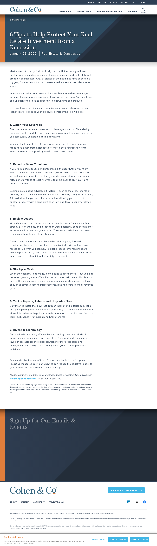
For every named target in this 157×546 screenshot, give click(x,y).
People (132, 11)
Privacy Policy (56, 502)
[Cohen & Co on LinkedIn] (129, 502)
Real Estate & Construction (62, 53)
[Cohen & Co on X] (137, 502)
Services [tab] (65, 11)
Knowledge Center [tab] (109, 11)
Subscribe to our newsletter (126, 490)
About (91, 2)
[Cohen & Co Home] (26, 9)
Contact (124, 2)
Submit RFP (39, 502)
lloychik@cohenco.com (23, 378)
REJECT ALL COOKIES (118, 541)
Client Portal (138, 2)
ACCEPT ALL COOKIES (139, 541)
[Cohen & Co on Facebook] (145, 502)
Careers (102, 2)
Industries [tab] (84, 11)
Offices (113, 2)
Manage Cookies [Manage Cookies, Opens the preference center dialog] (98, 541)
